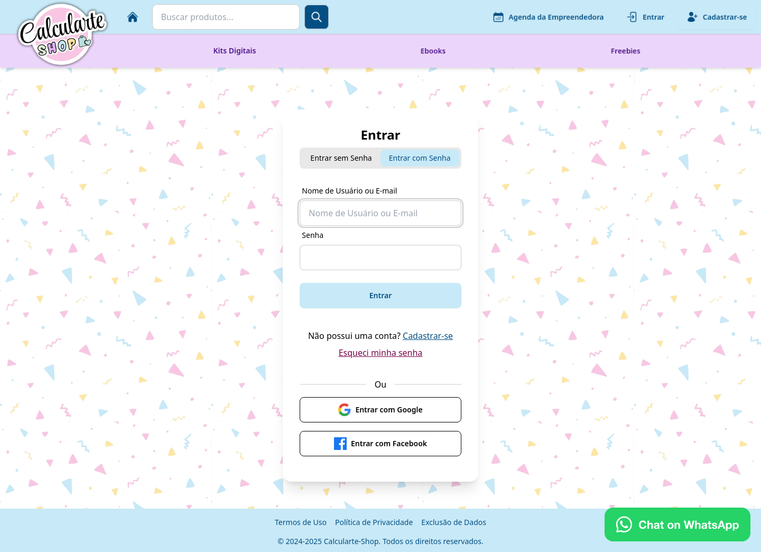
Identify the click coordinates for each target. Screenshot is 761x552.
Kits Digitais (234, 50)
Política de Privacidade (374, 522)
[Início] (132, 17)
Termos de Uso (301, 522)
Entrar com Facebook (380, 443)
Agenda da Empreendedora (548, 17)
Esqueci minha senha (381, 352)
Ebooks (433, 50)
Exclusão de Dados (453, 522)
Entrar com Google (380, 409)
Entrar (645, 17)
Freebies (625, 50)
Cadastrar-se (716, 17)
